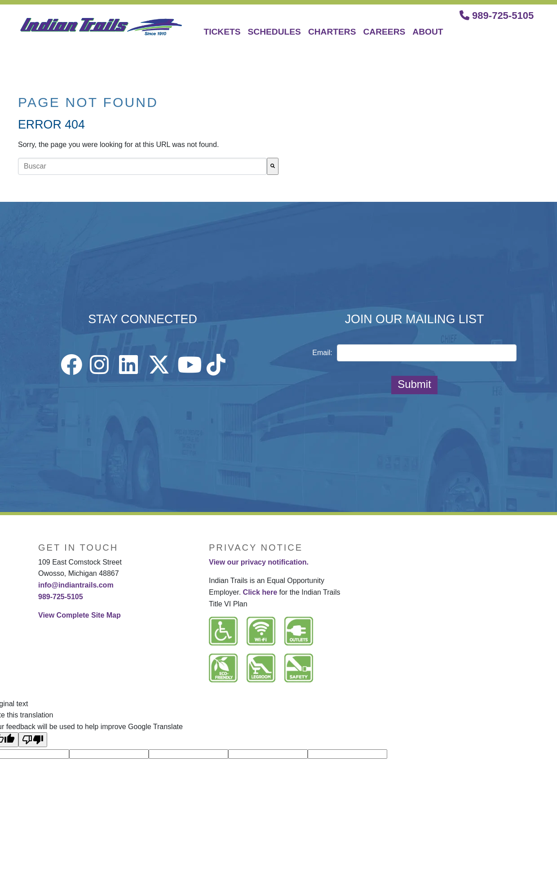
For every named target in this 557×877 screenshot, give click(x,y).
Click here (260, 592)
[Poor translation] (32, 739)
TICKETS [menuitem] (221, 31)
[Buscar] (272, 166)
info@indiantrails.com (76, 585)
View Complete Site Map (79, 615)
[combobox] (142, 166)
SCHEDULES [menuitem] (274, 31)
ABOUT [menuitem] (427, 31)
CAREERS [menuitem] (384, 31)
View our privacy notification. (259, 562)
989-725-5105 (497, 15)
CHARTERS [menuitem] (332, 31)
